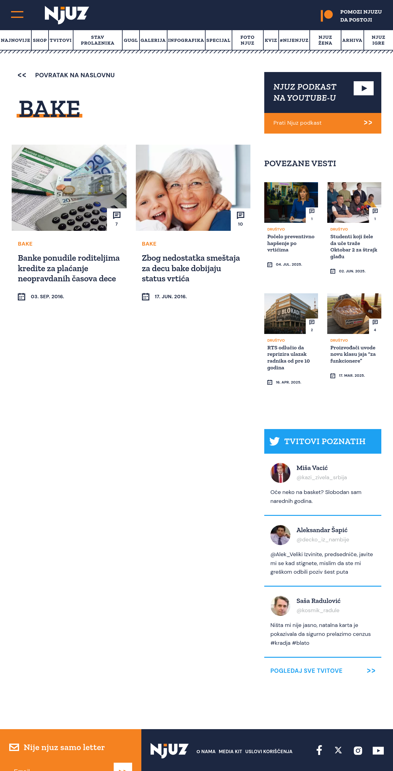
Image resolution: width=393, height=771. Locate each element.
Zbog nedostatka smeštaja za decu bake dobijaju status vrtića (192, 267)
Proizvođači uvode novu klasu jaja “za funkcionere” (354, 342)
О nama (206, 728)
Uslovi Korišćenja (269, 728)
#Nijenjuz (294, 40)
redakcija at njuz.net (234, 754)
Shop (40, 40)
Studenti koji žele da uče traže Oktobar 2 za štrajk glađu (352, 245)
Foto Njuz (247, 40)
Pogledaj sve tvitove (306, 647)
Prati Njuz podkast (297, 123)
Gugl (131, 40)
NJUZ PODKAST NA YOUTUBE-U (305, 92)
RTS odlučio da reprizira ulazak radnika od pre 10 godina (289, 345)
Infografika (186, 40)
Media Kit (230, 728)
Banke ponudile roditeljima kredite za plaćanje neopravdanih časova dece (61, 273)
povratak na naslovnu (66, 75)
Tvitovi (61, 40)
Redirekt (373, 754)
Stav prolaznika (97, 40)
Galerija (153, 40)
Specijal (218, 40)
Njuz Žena (325, 40)
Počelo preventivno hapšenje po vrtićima (283, 245)
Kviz (271, 40)
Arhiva (352, 40)
